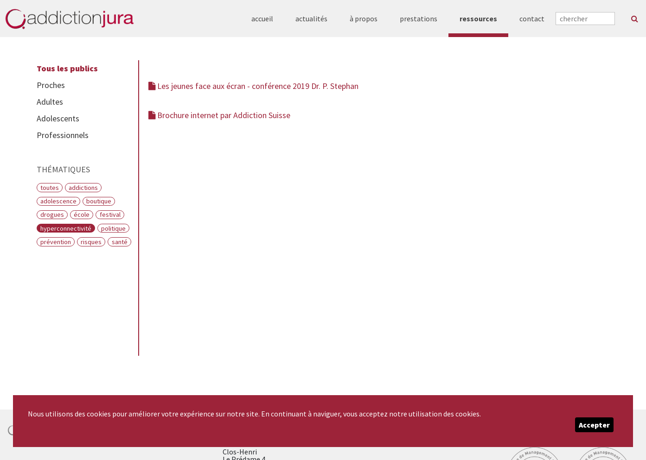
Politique (113, 228)
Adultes (50, 101)
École (82, 214)
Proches (51, 85)
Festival (110, 214)
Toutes (49, 187)
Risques (91, 242)
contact (531, 18)
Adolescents (58, 118)
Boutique (98, 201)
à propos (363, 18)
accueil (262, 18)
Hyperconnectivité (65, 228)
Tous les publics (67, 68)
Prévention (55, 242)
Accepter (594, 424)
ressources (478, 18)
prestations (418, 18)
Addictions (83, 187)
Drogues (52, 214)
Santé (120, 242)
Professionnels (63, 135)
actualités (311, 18)
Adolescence (58, 201)
